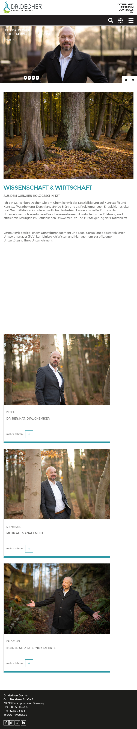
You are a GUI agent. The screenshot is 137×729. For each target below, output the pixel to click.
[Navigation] (131, 20)
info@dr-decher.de (15, 714)
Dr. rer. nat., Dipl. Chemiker (28, 418)
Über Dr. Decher (17, 30)
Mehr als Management (24, 533)
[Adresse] (120, 20)
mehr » (10, 39)
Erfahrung (13, 526)
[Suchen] (110, 20)
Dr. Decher (13, 641)
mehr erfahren (19, 434)
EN (131, 13)
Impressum (126, 7)
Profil (10, 412)
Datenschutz (125, 5)
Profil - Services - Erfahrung (27, 34)
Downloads (126, 10)
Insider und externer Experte (30, 648)
